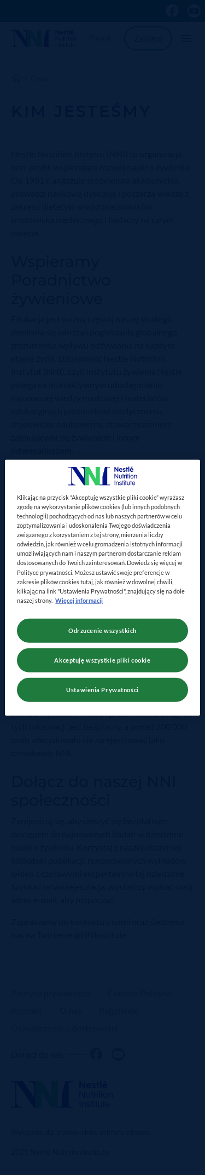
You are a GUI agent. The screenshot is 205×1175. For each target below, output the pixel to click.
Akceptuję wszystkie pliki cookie (102, 659)
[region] (102, 588)
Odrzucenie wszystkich (102, 630)
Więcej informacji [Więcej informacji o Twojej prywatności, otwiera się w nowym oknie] (79, 599)
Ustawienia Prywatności (102, 689)
